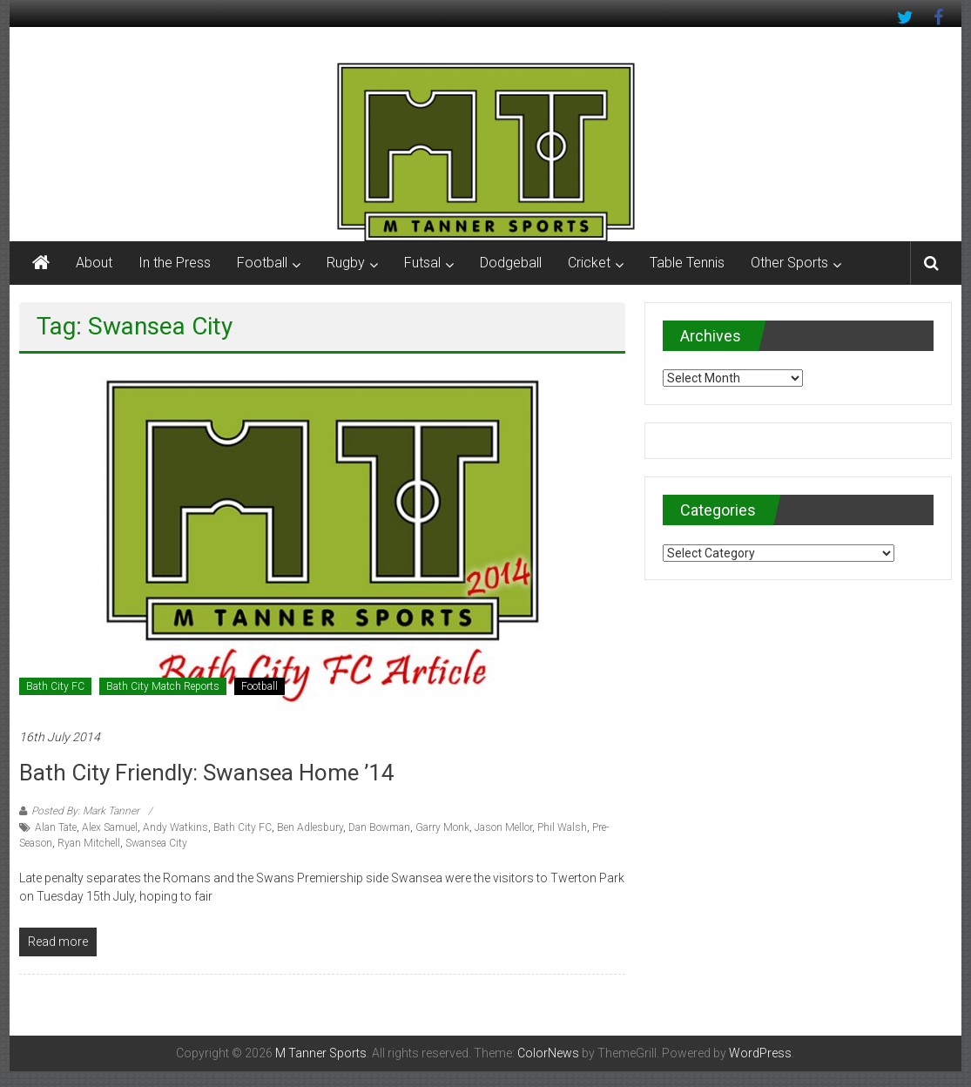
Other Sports (789, 262)
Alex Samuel (110, 827)
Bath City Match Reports (162, 686)
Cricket (589, 262)
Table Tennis (687, 262)
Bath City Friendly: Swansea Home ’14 (206, 773)
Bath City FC (55, 686)
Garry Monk (442, 827)
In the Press (174, 262)
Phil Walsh (562, 827)
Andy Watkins (175, 827)
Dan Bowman (379, 827)
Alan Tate (56, 827)
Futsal (422, 262)
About (94, 262)
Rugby (346, 262)
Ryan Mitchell (88, 843)
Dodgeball (511, 262)
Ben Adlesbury (310, 827)
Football (262, 262)
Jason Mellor (503, 827)
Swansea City (156, 843)
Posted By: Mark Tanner (85, 811)
